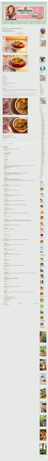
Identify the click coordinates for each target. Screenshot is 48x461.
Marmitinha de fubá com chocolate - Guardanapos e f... (43, 135)
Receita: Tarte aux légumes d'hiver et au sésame (43, 128)
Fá (4, 242)
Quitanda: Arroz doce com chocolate (42, 163)
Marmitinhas (41, 89)
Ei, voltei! (41, 208)
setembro (42, 166)
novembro (42, 114)
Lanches (41, 86)
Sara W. (5, 290)
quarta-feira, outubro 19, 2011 (7, 150)
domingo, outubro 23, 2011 (7, 293)
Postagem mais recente (4, 303)
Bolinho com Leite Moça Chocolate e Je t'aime (43, 150)
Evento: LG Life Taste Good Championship (42, 137)
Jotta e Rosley (5, 199)
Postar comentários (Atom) (6, 304)
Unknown (5, 238)
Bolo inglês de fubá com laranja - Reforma (43, 118)
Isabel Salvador (5, 203)
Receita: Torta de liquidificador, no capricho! (43, 144)
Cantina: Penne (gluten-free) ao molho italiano (43, 153)
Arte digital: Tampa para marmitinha (43, 120)
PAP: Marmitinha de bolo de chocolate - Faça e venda (43, 126)
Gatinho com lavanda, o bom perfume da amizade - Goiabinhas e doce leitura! (42, 327)
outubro (42, 115)
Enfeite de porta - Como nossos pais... (42, 220)
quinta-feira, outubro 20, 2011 (7, 205)
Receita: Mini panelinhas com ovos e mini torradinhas (43, 148)
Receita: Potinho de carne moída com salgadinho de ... (43, 132)
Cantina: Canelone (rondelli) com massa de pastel (43, 161)
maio (41, 170)
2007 (41, 178)
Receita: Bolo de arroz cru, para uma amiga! (42, 139)
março (41, 172)
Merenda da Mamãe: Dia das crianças (43, 156)
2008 (41, 177)
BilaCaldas (5, 184)
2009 (41, 176)
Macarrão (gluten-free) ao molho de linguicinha (43, 124)
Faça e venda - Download (41, 93)
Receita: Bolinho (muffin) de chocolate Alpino (43, 155)
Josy (4, 171)
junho (41, 169)
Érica (4, 233)
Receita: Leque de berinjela (43, 164)
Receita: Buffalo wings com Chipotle (42, 158)
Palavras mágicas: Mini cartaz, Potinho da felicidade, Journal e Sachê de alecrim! (42, 320)
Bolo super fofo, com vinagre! (42, 130)
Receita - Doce (41, 87)
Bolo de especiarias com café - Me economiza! (43, 122)
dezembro (42, 113)
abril (41, 171)
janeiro (41, 174)
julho (41, 168)
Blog (40, 83)
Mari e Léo (5, 252)
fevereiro (42, 173)
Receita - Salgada (42, 88)
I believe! (42, 116)
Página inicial (20, 303)
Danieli (5, 248)
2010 (41, 175)
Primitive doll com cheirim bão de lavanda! (42, 296)
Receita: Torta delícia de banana (43, 145)
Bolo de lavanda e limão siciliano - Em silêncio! (42, 278)
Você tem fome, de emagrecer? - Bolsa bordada (43, 255)
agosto (41, 167)
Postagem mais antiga (35, 303)
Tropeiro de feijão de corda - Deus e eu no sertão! (42, 314)
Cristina (5, 188)
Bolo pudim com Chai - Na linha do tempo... (42, 202)
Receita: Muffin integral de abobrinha (42, 142)
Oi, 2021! (41, 191)
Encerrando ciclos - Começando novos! (42, 249)
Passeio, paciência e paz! (42, 261)
